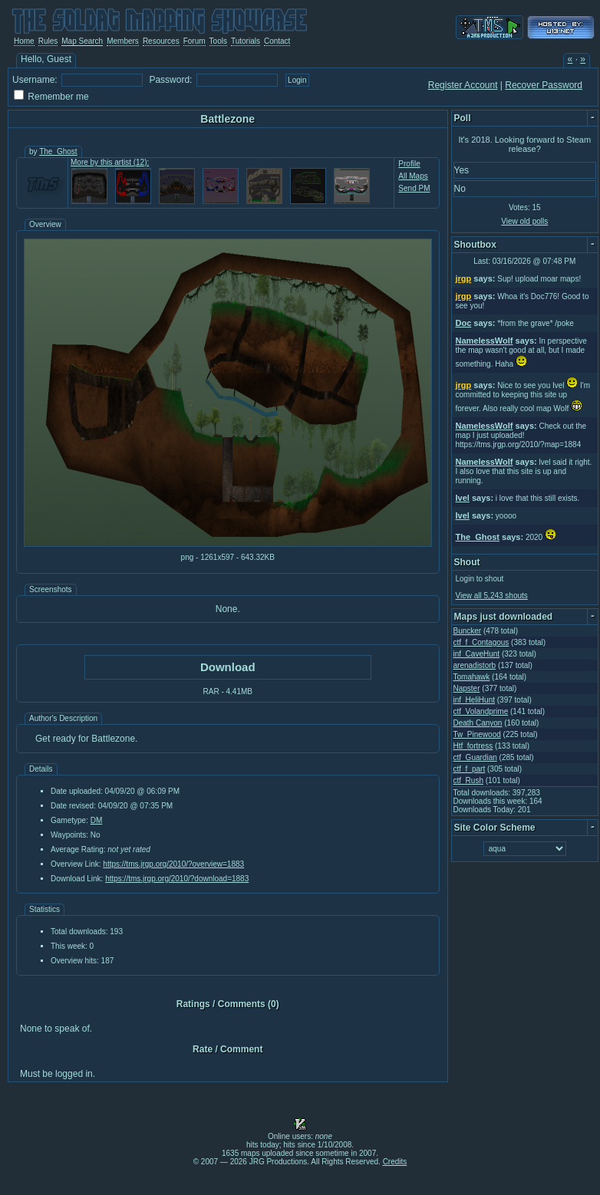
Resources (161, 41)
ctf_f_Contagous (481, 642)
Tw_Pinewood (477, 734)
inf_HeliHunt (474, 700)
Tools (218, 41)
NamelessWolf (484, 340)
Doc (464, 323)
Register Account (463, 85)
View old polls (524, 221)
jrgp (464, 278)
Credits (395, 1161)
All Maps (412, 176)
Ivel (463, 497)
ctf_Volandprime (481, 711)
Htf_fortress (473, 746)
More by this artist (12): (110, 162)
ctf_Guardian (475, 757)
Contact (277, 41)
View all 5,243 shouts (492, 595)
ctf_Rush (468, 780)
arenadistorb (474, 665)
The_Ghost (58, 151)
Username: (35, 79)
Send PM (414, 188)
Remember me (58, 96)
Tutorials (245, 41)
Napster (466, 688)
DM (97, 820)
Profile (409, 164)
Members (123, 41)
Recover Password (543, 85)
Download (227, 666)
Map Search (82, 41)
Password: (170, 79)
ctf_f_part (469, 769)
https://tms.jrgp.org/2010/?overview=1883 (173, 864)
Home (24, 41)
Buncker (467, 631)
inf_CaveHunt (476, 654)
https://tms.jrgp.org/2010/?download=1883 (177, 878)
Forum (194, 41)
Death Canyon (478, 723)
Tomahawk (471, 677)
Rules (48, 41)
